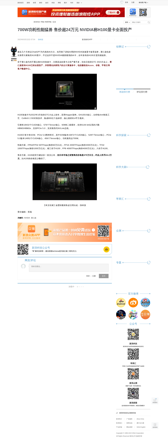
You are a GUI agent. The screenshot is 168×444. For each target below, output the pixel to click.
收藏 (111, 39)
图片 (65, 3)
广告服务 (129, 419)
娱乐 (46, 3)
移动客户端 (143, 2)
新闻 (28, 3)
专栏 (71, 3)
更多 (79, 3)
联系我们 (119, 423)
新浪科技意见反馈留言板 (127, 413)
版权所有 (139, 436)
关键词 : (21, 218)
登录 (88, 276)
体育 (34, 3)
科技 (53, 3)
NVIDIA (27, 218)
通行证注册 (140, 423)
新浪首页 (21, 3)
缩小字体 (96, 39)
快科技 (40, 39)
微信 (125, 39)
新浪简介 (119, 419)
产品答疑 (119, 427)
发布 (103, 276)
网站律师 (129, 427)
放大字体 (103, 39)
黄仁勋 (33, 218)
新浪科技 (37, 22)
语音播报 (155, 417)
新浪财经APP (87, 39)
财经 (40, 3)
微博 (118, 39)
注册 (132, 2)
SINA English (141, 427)
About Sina (140, 419)
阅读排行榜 (124, 92)
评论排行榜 (142, 92)
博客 (59, 3)
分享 (132, 39)
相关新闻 (25, 287)
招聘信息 (129, 423)
